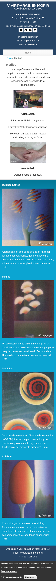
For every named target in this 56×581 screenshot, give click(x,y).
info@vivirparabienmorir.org (19, 26)
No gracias (30, 578)
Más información (9, 573)
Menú (28, 53)
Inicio (8, 58)
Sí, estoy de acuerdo (12, 578)
